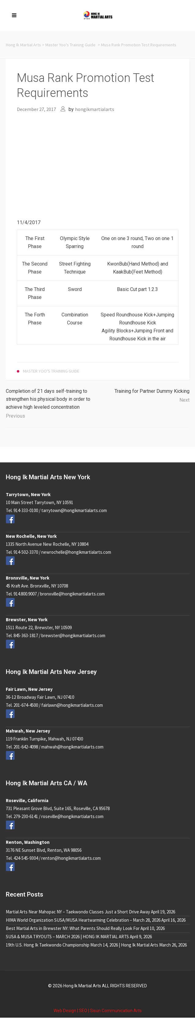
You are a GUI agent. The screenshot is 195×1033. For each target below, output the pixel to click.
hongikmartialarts (94, 109)
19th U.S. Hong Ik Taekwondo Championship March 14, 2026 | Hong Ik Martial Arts (82, 945)
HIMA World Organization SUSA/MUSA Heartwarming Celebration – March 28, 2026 (83, 920)
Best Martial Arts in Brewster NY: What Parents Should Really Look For (73, 928)
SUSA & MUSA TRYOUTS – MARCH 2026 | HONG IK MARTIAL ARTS (67, 936)
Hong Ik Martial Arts (23, 45)
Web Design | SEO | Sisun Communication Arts (98, 1010)
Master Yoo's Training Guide (70, 45)
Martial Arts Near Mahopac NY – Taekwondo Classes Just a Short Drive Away (78, 912)
